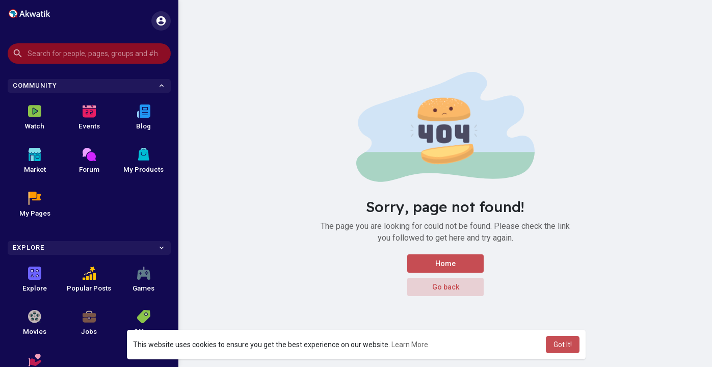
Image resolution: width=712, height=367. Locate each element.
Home (445, 263)
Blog (143, 117)
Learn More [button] (409, 344)
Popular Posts (89, 279)
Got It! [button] (562, 344)
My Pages (34, 204)
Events (89, 117)
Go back (445, 287)
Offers (144, 322)
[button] (89, 53)
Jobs (89, 322)
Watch (34, 117)
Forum (89, 160)
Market (35, 160)
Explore (34, 279)
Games (143, 279)
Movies (34, 322)
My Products (143, 160)
